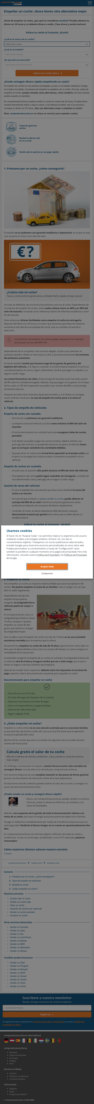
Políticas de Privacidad (75, 554)
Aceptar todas (47, 566)
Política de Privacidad (48, 554)
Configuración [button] (47, 573)
